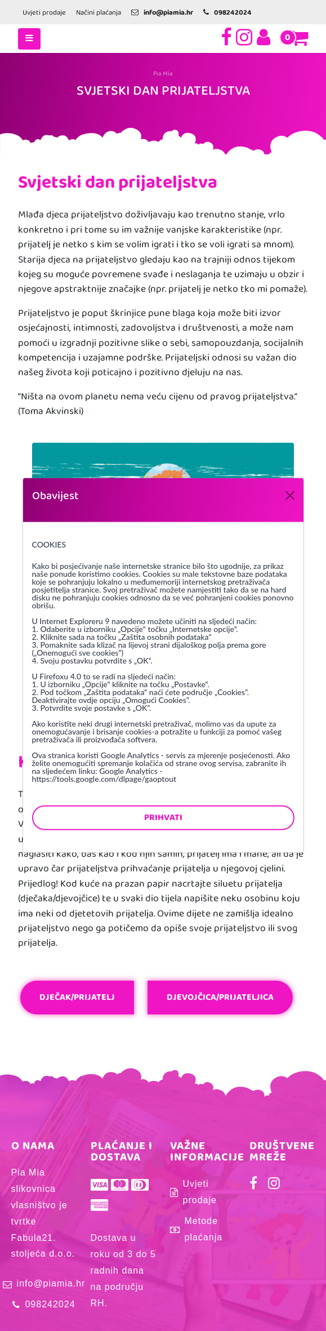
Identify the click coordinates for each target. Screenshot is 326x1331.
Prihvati (163, 818)
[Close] (290, 496)
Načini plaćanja (98, 13)
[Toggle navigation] (29, 39)
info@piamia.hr (51, 1283)
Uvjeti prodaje (44, 13)
